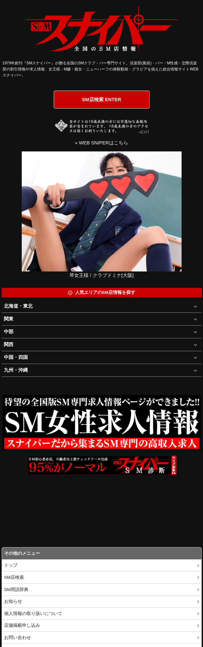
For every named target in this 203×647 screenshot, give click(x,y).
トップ (11, 565)
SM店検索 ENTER (101, 99)
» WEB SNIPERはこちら (101, 142)
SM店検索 (14, 577)
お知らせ (13, 601)
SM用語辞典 (16, 589)
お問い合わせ (17, 637)
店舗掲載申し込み (22, 625)
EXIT (145, 132)
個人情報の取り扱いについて (33, 613)
